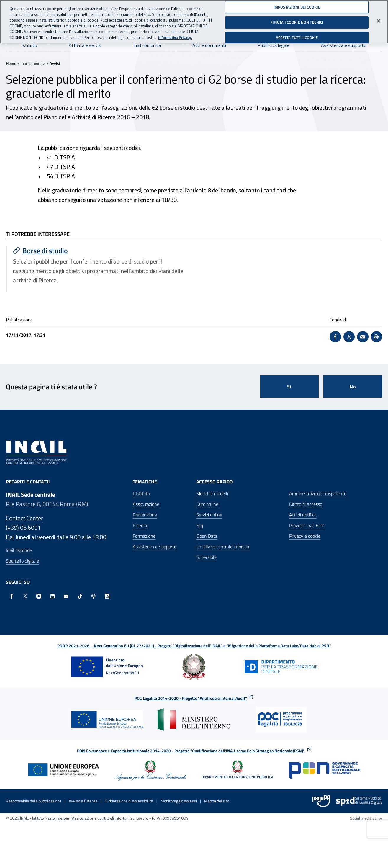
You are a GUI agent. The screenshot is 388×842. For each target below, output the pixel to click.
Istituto (29, 45)
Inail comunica (147, 45)
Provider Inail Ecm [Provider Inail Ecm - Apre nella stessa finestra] (306, 525)
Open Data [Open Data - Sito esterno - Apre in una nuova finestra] (206, 535)
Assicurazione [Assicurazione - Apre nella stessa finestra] (146, 504)
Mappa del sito (216, 801)
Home (11, 63)
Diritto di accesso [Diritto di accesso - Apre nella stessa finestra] (305, 504)
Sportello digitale (22, 560)
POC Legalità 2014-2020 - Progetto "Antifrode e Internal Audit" (191, 698)
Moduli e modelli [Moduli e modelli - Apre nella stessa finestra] (212, 493)
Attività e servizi (85, 45)
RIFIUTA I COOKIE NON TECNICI (297, 20)
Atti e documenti (209, 45)
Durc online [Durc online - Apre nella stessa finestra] (207, 504)
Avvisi (55, 63)
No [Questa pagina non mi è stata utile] (353, 386)
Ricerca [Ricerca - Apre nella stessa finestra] (140, 525)
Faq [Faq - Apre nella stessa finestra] (199, 525)
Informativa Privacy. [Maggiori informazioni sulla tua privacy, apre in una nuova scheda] (175, 35)
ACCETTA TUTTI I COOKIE (297, 35)
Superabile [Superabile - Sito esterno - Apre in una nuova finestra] (206, 557)
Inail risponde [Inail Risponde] (19, 550)
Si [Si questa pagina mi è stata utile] (289, 386)
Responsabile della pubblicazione (33, 801)
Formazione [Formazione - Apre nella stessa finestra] (144, 535)
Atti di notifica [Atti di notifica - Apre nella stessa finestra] (303, 514)
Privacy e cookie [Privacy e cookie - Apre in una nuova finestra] (304, 535)
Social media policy (366, 818)
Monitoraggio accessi (179, 801)
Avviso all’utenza (83, 801)
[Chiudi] (378, 18)
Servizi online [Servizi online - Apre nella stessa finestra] (209, 514)
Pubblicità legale (273, 45)
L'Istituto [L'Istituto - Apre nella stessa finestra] (141, 493)
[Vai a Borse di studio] (100, 250)
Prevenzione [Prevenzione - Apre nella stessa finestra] (145, 514)
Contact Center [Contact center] (24, 518)
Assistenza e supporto (343, 45)
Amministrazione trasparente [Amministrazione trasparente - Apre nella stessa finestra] (317, 493)
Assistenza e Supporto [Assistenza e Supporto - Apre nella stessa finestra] (154, 546)
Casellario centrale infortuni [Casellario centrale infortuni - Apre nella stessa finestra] (223, 546)
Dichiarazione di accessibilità (129, 801)
